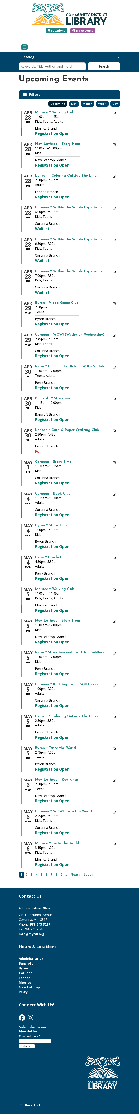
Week (102, 104)
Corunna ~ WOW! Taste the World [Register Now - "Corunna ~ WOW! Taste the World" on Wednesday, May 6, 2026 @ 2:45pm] (63, 811)
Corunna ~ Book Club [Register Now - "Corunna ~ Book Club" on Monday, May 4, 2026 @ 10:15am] (52, 494)
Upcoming (58, 104)
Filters (35, 94)
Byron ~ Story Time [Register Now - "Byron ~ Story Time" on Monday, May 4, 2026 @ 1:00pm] (51, 525)
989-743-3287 (40, 924)
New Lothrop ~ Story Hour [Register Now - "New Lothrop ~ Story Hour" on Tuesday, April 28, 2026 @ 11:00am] (57, 144)
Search (103, 66)
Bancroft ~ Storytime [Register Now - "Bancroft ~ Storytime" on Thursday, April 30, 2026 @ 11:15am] (53, 398)
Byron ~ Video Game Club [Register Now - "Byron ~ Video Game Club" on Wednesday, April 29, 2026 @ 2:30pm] (57, 303)
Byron (23, 968)
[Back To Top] (69, 1105)
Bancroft (26, 963)
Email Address (29, 1036)
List (74, 104)
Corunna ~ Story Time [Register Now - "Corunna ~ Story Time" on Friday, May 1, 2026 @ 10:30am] (53, 462)
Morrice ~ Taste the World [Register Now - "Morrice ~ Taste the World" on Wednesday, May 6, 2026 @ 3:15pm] (57, 843)
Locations (58, 30)
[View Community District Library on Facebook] (22, 1019)
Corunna (25, 973)
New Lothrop (29, 987)
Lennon (25, 978)
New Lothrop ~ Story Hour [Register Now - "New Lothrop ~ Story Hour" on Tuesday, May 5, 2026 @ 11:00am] (57, 621)
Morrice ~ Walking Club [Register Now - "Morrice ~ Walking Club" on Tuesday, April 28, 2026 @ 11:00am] (54, 112)
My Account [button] (82, 30)
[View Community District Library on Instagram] (30, 1019)
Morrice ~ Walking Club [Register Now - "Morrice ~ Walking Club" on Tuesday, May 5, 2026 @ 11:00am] (54, 589)
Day (115, 104)
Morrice (25, 982)
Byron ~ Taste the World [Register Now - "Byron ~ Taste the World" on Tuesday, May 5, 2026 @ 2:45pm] (55, 748)
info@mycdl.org (31, 934)
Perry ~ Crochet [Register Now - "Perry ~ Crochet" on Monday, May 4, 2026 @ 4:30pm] (48, 557)
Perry (23, 992)
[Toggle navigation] (24, 47)
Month (87, 104)
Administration (31, 958)
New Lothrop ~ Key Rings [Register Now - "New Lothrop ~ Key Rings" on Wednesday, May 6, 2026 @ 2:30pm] (57, 780)
